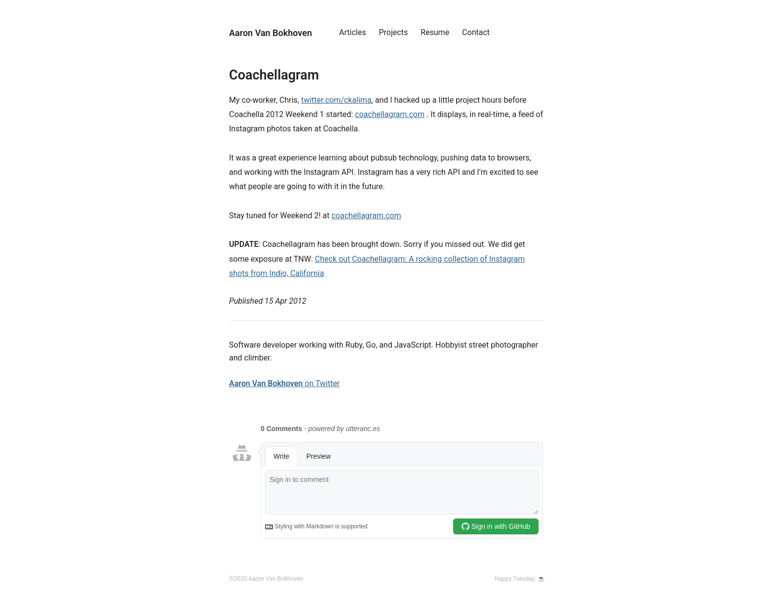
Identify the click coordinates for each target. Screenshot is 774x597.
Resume (435, 32)
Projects (393, 32)
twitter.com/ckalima (336, 100)
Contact (476, 32)
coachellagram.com (390, 114)
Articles (352, 32)
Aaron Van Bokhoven (270, 33)
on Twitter (284, 383)
